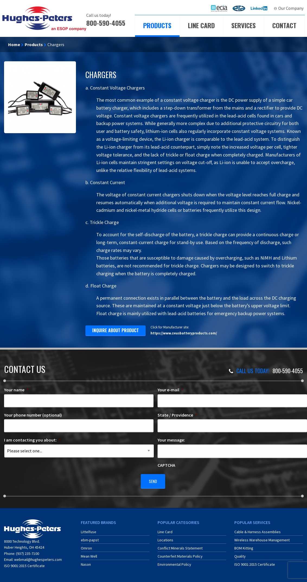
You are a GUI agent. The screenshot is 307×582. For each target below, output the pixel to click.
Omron (86, 546)
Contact (284, 25)
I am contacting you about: (32, 440)
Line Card (201, 25)
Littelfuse (88, 529)
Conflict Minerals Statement (180, 546)
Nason (86, 562)
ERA (240, 8)
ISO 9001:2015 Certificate (24, 563)
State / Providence (177, 415)
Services (243, 25)
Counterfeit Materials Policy (180, 554)
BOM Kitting (243, 546)
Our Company (290, 8)
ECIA (221, 8)
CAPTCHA (166, 465)
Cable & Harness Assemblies (257, 529)
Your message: (171, 440)
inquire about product (115, 330)
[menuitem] (219, 8)
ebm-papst (90, 538)
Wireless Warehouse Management (262, 538)
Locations (165, 538)
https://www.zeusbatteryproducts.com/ (184, 333)
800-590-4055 (105, 23)
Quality (240, 554)
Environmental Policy (174, 562)
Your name (16, 389)
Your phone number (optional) (33, 415)
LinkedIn (260, 8)
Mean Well (89, 554)
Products (157, 25)
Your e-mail (170, 389)
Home (14, 44)
